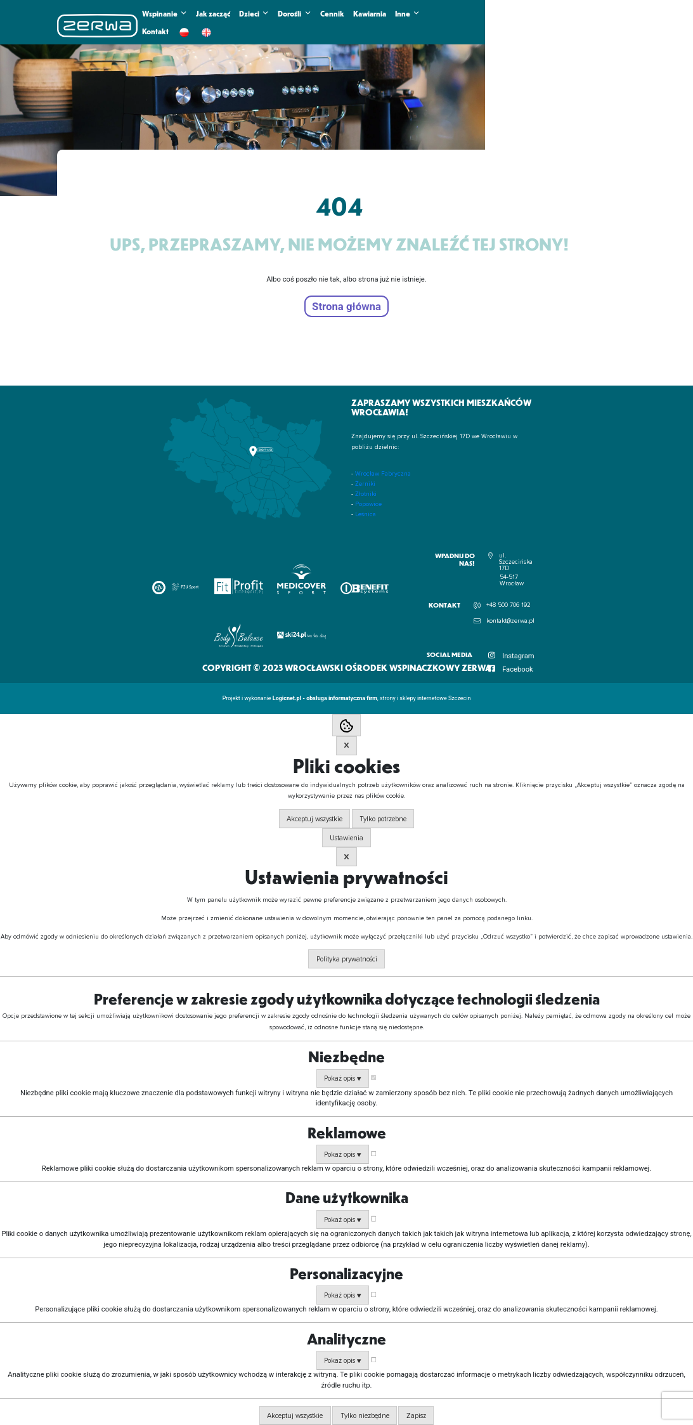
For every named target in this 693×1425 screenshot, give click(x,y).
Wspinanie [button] (164, 13)
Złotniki (366, 494)
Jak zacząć (213, 13)
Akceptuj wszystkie (314, 819)
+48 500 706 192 (508, 605)
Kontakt (155, 31)
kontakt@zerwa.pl (510, 621)
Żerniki (365, 484)
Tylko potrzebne (382, 819)
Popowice (368, 504)
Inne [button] (407, 13)
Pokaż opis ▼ (342, 1078)
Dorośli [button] (294, 13)
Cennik (332, 13)
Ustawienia (346, 838)
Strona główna (346, 306)
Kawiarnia (369, 13)
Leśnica (365, 514)
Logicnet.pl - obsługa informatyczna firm (325, 698)
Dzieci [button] (254, 13)
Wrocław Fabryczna (383, 474)
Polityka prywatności (346, 959)
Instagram (518, 656)
